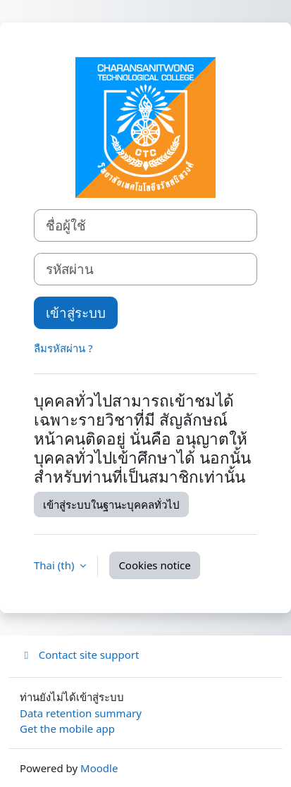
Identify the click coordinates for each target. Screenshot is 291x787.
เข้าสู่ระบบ (76, 312)
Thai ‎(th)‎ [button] (55, 565)
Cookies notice (154, 565)
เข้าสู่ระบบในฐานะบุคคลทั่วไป (111, 504)
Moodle (99, 768)
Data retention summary (81, 713)
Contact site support (79, 654)
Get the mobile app (67, 728)
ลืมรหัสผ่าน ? (63, 348)
